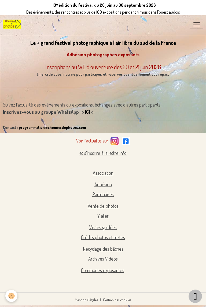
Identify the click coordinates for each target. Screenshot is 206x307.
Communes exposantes (102, 270)
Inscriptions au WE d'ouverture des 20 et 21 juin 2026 (103, 67)
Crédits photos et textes (103, 237)
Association (103, 173)
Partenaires (103, 194)
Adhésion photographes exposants (103, 54)
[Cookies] (11, 296)
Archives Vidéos (103, 259)
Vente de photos (103, 206)
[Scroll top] (195, 296)
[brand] (13, 24)
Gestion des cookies (117, 300)
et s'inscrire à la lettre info (103, 153)
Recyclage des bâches (103, 249)
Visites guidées (103, 227)
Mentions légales (86, 300)
